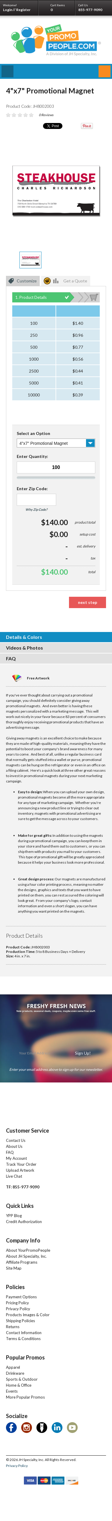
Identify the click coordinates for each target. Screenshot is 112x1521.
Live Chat (14, 1176)
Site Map (14, 1268)
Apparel (13, 1367)
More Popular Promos (25, 1397)
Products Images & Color (28, 1314)
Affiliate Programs (21, 1262)
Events (12, 1391)
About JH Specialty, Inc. (26, 1256)
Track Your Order (21, 1164)
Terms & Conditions (23, 1338)
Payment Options (21, 1296)
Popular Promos (25, 1357)
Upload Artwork (20, 1170)
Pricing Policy (17, 1302)
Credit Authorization (24, 1221)
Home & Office (18, 1385)
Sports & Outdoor (22, 1379)
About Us (14, 1146)
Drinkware (15, 1373)
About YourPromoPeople (28, 1250)
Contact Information (24, 1332)
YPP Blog (14, 1215)
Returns (12, 1326)
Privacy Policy (18, 1308)
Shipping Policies (20, 1320)
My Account (16, 1158)
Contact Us (15, 1140)
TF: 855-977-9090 (22, 1187)
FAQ (10, 1152)
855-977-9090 (90, 9)
